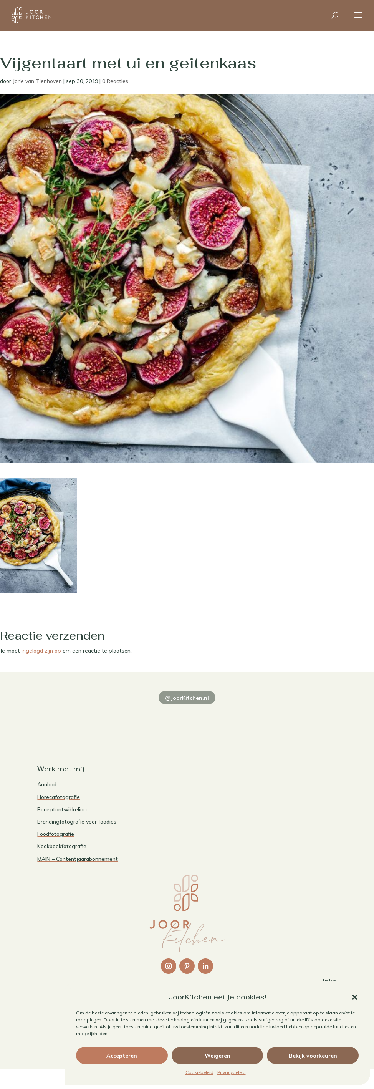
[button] (355, 997)
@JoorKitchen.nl (187, 698)
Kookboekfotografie (61, 846)
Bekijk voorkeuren (313, 1055)
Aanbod (46, 784)
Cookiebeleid (199, 1072)
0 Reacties (115, 81)
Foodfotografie (55, 833)
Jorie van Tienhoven (37, 81)
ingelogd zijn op (41, 650)
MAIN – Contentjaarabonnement (77, 858)
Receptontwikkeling (62, 809)
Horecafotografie (58, 797)
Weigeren (217, 1055)
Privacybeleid (231, 1072)
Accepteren (121, 1055)
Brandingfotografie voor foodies (76, 821)
